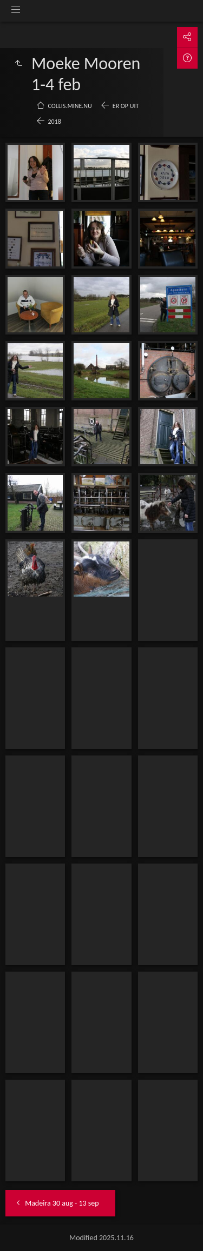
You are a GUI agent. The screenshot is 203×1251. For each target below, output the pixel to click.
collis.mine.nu (70, 106)
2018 (54, 121)
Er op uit (126, 106)
